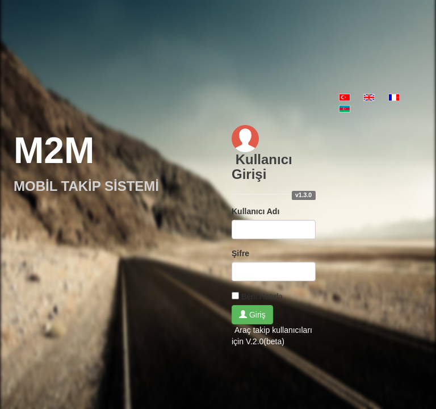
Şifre (240, 253)
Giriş (252, 314)
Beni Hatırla (262, 296)
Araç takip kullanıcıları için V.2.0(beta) (272, 335)
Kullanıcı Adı (255, 211)
